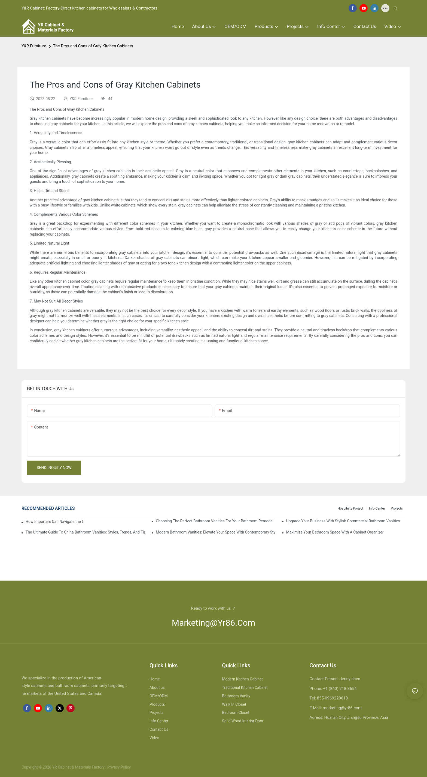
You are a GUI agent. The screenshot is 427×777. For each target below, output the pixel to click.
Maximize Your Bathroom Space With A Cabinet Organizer (335, 532)
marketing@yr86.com (213, 623)
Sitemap (138, 767)
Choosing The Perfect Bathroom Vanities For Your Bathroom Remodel (214, 521)
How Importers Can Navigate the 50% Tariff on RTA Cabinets (54, 521)
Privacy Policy (119, 767)
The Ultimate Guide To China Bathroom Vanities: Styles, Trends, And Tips (85, 532)
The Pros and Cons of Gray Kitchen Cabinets (93, 46)
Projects (397, 508)
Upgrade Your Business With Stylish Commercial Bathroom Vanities (343, 521)
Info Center (377, 508)
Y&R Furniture (34, 46)
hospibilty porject (350, 508)
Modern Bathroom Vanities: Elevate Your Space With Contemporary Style (215, 532)
